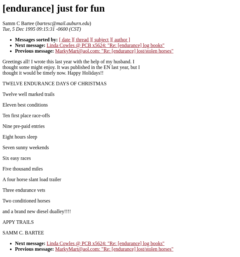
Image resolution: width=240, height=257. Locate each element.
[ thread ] (82, 39)
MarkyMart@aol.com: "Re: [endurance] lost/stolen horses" (114, 51)
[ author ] (121, 39)
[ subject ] (102, 39)
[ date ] (66, 39)
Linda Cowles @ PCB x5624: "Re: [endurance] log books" (105, 45)
